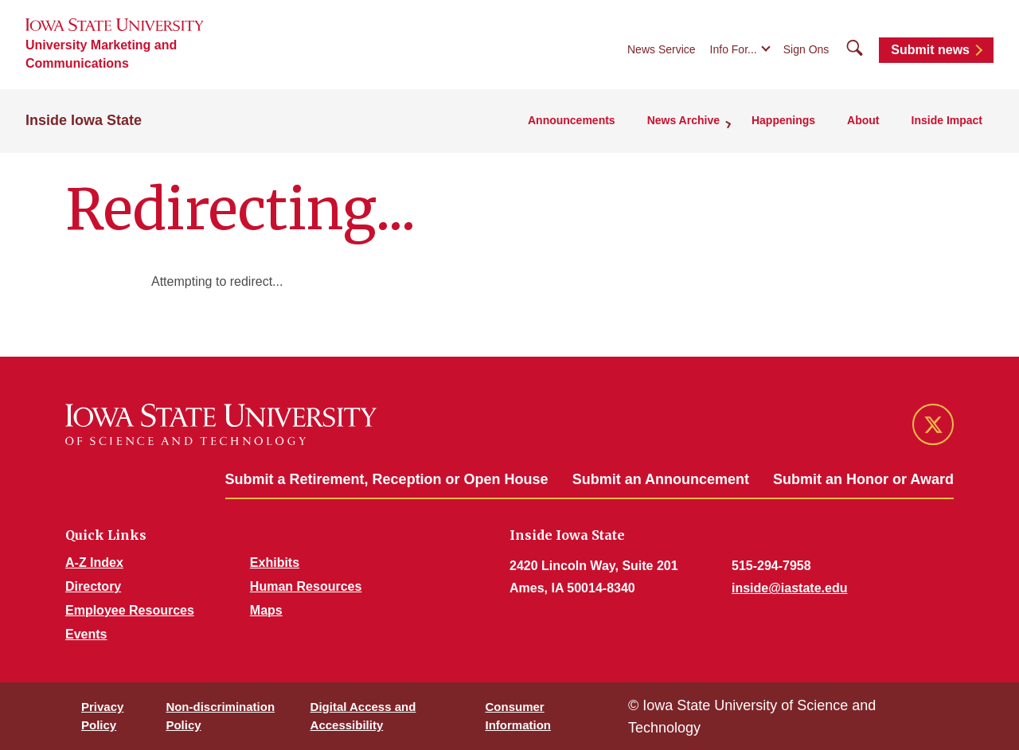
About (863, 120)
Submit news (930, 50)
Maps (266, 610)
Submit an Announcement (660, 479)
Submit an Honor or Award (863, 479)
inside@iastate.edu (789, 588)
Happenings (783, 120)
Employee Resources (129, 610)
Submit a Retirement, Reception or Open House (387, 479)
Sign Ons (806, 49)
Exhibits (274, 562)
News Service (661, 49)
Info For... (733, 49)
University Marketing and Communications (101, 54)
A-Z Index (94, 562)
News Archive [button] (683, 120)
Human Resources (306, 586)
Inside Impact (947, 120)
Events (86, 634)
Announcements (571, 120)
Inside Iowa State (83, 120)
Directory (93, 586)
